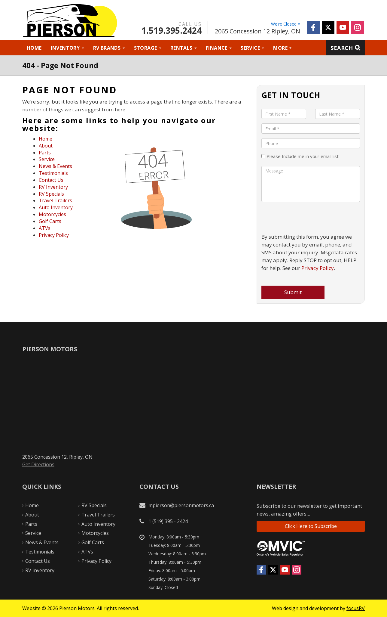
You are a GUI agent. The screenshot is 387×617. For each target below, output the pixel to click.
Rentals (183, 48)
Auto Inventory (56, 207)
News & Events (55, 166)
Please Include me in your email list (300, 156)
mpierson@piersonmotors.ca (181, 505)
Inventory (67, 48)
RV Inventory (53, 187)
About (46, 145)
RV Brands (109, 48)
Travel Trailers (55, 200)
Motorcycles (52, 214)
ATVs (44, 228)
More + (282, 48)
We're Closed (285, 24)
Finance (219, 48)
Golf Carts (50, 221)
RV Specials (51, 194)
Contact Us (51, 180)
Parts (45, 152)
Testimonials (53, 173)
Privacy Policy (54, 235)
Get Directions (38, 464)
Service (252, 48)
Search (342, 47)
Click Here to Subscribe (311, 526)
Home (34, 48)
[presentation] (307, 218)
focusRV (355, 608)
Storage (147, 48)
